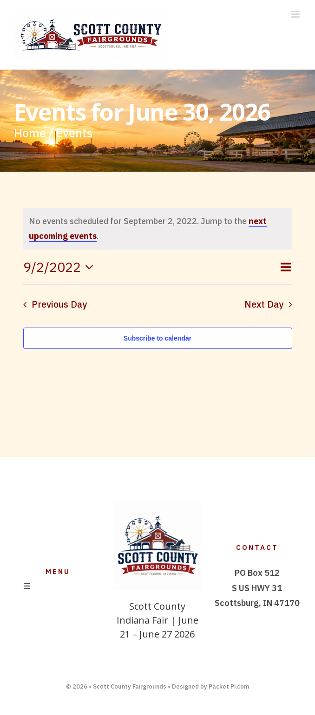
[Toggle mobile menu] (296, 14)
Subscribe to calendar (157, 338)
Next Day (263, 304)
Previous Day (59, 304)
